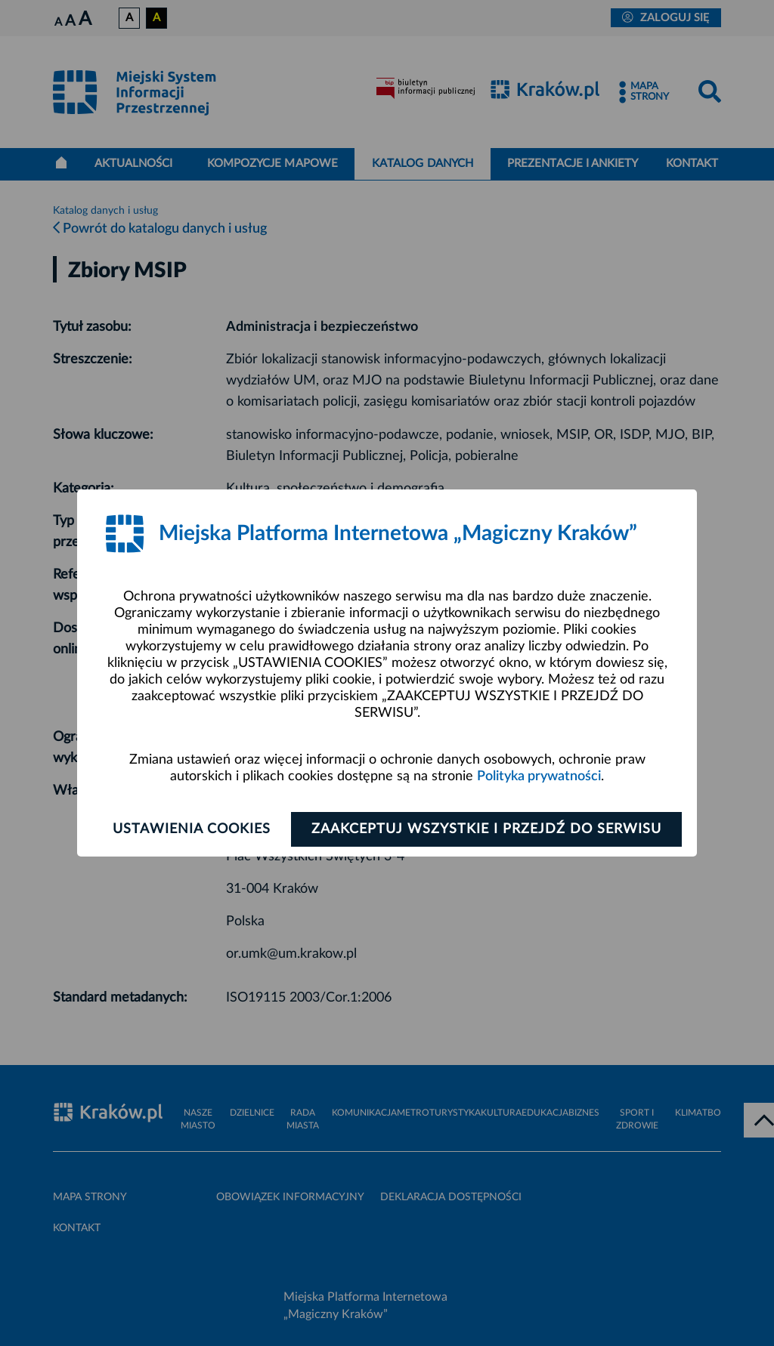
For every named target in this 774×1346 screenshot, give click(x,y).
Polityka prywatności (539, 776)
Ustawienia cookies (192, 829)
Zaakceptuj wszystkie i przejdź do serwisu (486, 829)
